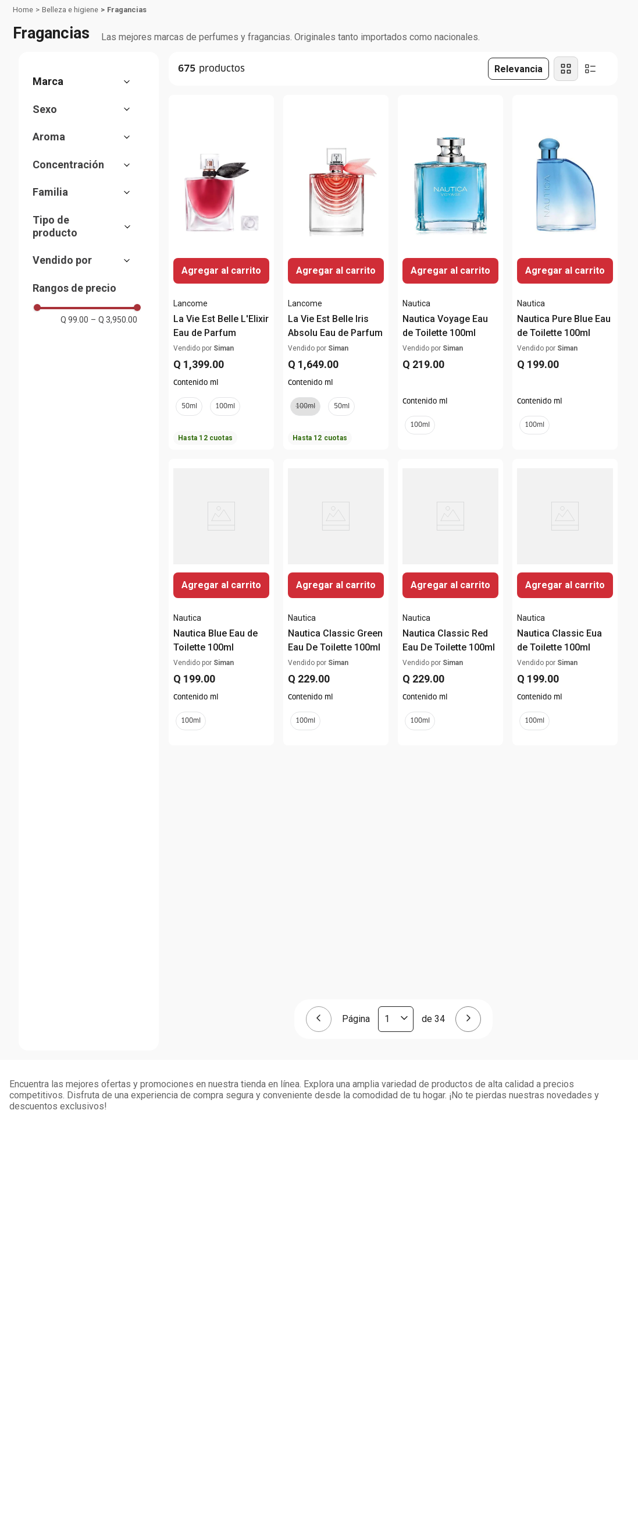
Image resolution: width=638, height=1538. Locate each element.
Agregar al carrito (565, 270)
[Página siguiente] (468, 1019)
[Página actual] (396, 1019)
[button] (87, 81)
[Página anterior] (319, 1019)
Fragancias (127, 9)
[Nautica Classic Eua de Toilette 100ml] (565, 602)
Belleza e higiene (70, 9)
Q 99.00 (74, 319)
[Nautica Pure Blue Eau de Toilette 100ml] (565, 272)
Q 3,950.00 (114, 319)
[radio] (566, 68)
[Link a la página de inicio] (23, 10)
